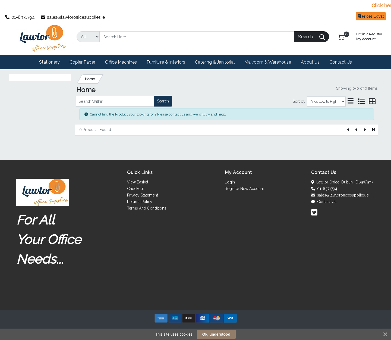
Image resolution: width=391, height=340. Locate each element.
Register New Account (244, 188)
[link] (195, 300)
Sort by (299, 101)
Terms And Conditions (146, 208)
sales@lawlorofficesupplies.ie (73, 17)
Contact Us (323, 201)
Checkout (135, 188)
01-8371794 (20, 17)
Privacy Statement (142, 195)
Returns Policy (139, 201)
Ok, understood (216, 334)
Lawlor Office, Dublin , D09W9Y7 (342, 182)
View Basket (137, 182)
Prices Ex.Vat (371, 16)
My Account (369, 36)
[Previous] (356, 129)
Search (163, 101)
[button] (341, 37)
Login (230, 182)
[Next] (365, 129)
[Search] (196, 36)
